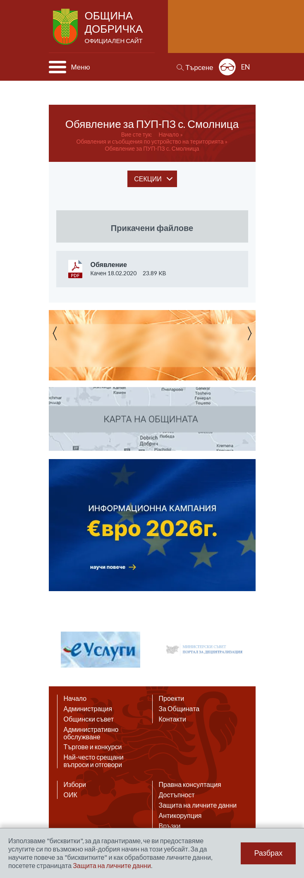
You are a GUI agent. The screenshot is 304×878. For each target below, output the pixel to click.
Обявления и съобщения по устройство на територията (150, 141)
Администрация (88, 708)
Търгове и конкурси (93, 747)
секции (147, 179)
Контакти (173, 719)
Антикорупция (180, 815)
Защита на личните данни (198, 805)
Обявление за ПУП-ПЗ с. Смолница (152, 148)
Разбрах (268, 853)
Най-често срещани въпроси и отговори (94, 760)
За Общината (179, 708)
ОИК (70, 795)
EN (245, 67)
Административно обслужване (91, 733)
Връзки (170, 826)
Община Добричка (115, 27)
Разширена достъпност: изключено (227, 66)
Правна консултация (190, 784)
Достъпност (177, 795)
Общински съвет (89, 719)
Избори (75, 784)
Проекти (171, 698)
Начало (168, 134)
